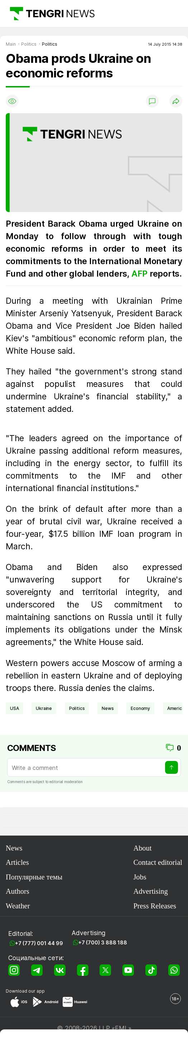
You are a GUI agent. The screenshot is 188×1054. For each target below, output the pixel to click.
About (142, 848)
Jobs (139, 877)
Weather (18, 906)
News (14, 848)
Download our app (25, 991)
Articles (17, 862)
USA (14, 708)
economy (140, 708)
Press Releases (154, 906)
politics (77, 708)
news (108, 708)
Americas (177, 708)
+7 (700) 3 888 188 (102, 942)
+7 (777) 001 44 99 (39, 943)
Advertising (150, 891)
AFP (140, 273)
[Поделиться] (175, 101)
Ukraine (44, 708)
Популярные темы (34, 877)
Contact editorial (157, 862)
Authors (17, 891)
